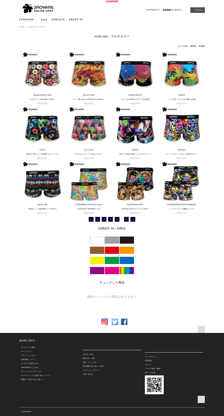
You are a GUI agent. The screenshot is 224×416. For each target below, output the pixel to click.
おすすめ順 (182, 46)
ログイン (178, 10)
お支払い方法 (88, 354)
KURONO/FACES (135, 204)
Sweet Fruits (89, 95)
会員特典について (28, 359)
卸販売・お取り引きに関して (32, 379)
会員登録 (167, 10)
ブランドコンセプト (29, 355)
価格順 (193, 46)
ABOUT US (76, 19)
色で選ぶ (22, 27)
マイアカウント (153, 10)
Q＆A (44, 19)
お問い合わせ (88, 374)
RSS (147, 372)
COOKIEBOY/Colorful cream (88, 204)
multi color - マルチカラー (37, 27)
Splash (181, 95)
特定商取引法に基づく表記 (93, 366)
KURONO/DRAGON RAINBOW (181, 204)
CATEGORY (28, 19)
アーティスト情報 (28, 347)
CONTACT (58, 19)
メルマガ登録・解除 (152, 368)
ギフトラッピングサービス (31, 371)
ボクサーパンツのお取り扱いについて (35, 375)
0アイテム (197, 10)
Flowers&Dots (135, 95)
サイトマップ (26, 351)
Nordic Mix (42, 204)
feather (135, 150)
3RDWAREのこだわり (30, 367)
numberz (181, 150)
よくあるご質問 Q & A (30, 363)
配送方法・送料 (89, 358)
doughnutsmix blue (42, 95)
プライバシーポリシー (91, 370)
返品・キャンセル (90, 362)
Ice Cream (89, 150)
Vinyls (42, 150)
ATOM (152, 372)
